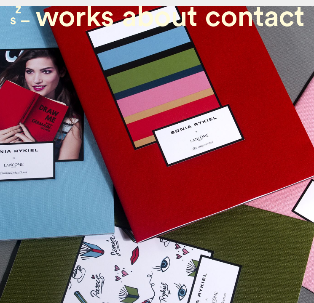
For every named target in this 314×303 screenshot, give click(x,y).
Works (74, 17)
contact (254, 17)
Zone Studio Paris (20, 15)
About (159, 17)
